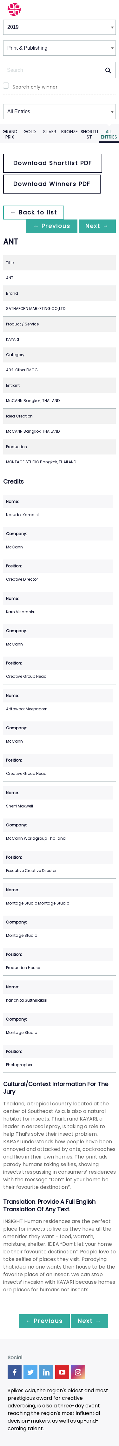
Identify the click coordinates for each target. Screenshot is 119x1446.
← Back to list (34, 212)
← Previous (49, 226)
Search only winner (35, 87)
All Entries (109, 134)
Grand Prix (10, 134)
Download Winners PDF (51, 184)
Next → (96, 226)
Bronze (69, 131)
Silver (49, 131)
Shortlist (89, 134)
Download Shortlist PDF (52, 163)
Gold (29, 131)
